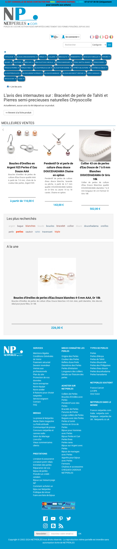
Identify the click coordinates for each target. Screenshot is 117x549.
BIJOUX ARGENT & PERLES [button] (33, 73)
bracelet (61, 225)
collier (70, 226)
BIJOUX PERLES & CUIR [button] (43, 68)
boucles (50, 226)
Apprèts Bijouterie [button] (81, 68)
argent (12, 226)
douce (79, 226)
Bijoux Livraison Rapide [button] (27, 57)
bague (20, 226)
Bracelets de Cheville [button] (45, 62)
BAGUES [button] (8, 62)
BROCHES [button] (29, 62)
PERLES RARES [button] (100, 62)
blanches (30, 225)
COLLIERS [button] (52, 57)
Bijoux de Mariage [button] (52, 73)
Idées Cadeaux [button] (94, 73)
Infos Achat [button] (10, 79)
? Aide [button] (21, 79)
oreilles (104, 226)
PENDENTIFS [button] (76, 57)
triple (57, 231)
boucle (41, 226)
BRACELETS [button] (64, 57)
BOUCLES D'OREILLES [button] (92, 57)
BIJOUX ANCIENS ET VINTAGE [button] (74, 73)
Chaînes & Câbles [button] (99, 68)
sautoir (29, 231)
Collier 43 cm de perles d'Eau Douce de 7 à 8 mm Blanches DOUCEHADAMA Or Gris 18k (95, 171)
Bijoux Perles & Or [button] (13, 73)
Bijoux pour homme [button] (62, 68)
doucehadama (91, 226)
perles (19, 231)
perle (11, 231)
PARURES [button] (106, 57)
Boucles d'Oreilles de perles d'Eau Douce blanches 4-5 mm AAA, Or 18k (57, 312)
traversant (47, 231)
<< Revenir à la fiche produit (18, 112)
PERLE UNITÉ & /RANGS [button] (83, 62)
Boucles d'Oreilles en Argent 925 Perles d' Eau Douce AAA (22, 167)
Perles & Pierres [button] (12, 68)
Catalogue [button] (10, 57)
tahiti (37, 232)
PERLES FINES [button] (27, 68)
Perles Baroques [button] (64, 62)
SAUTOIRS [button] (18, 62)
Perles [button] (42, 57)
